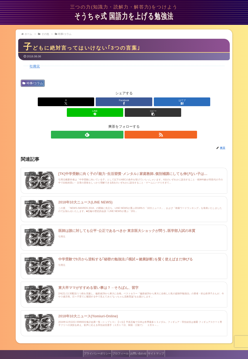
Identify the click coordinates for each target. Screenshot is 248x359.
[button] (193, 101)
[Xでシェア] (54, 101)
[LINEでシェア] (158, 101)
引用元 (34, 66)
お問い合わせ (140, 343)
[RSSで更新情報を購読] (128, 124)
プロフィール (119, 343)
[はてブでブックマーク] (124, 101)
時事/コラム (32, 83)
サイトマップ (160, 343)
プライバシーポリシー (93, 343)
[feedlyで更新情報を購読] (119, 124)
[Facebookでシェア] (89, 101)
